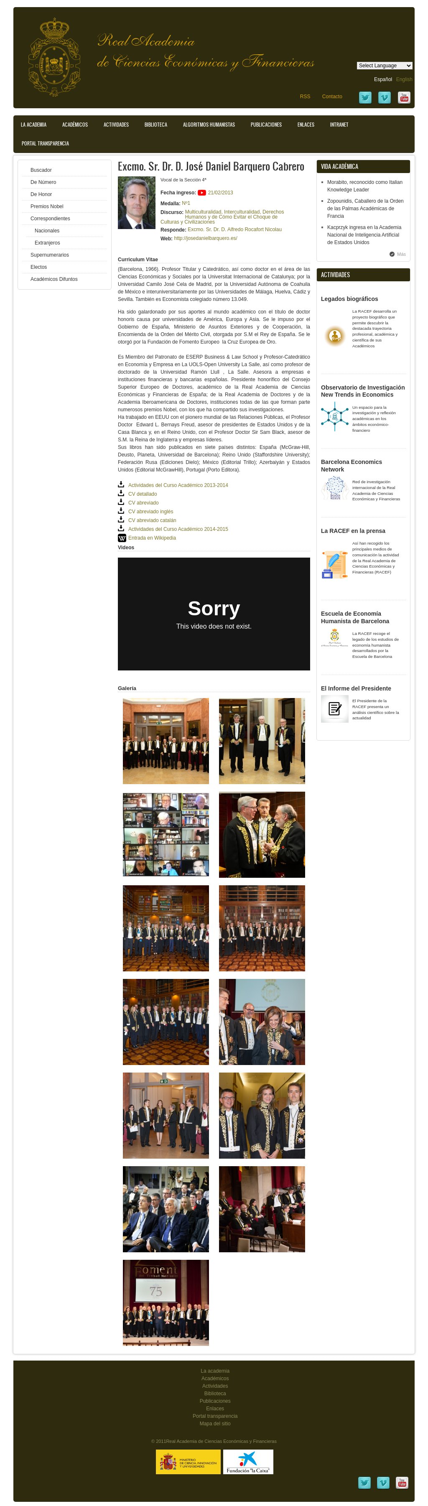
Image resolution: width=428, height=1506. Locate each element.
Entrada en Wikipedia (152, 538)
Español (383, 79)
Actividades (116, 124)
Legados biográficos (349, 299)
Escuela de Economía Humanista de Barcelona (355, 617)
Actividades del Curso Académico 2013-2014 (178, 485)
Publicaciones (266, 124)
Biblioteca (156, 124)
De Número (43, 182)
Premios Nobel (47, 206)
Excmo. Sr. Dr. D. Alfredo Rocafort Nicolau (235, 229)
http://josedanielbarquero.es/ (205, 238)
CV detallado (142, 494)
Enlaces (306, 124)
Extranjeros (47, 243)
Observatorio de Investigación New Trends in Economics (363, 391)
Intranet (339, 124)
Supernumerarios (50, 255)
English (404, 79)
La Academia (33, 124)
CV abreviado (143, 503)
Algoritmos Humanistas (209, 124)
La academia (215, 1371)
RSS (305, 96)
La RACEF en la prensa (353, 530)
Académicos (75, 124)
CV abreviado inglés (150, 512)
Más (401, 254)
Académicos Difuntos (54, 279)
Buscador (41, 170)
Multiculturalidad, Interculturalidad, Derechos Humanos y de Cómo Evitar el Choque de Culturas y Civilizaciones (222, 217)
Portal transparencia (45, 143)
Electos (39, 267)
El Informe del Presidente (356, 688)
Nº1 (186, 203)
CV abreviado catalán (152, 520)
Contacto (332, 96)
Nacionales (47, 231)
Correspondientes (50, 219)
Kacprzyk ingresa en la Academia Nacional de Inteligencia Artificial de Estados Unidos (364, 234)
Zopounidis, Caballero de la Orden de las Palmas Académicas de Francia (365, 208)
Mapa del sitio (215, 1424)
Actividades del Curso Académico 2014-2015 (178, 529)
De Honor (41, 194)
